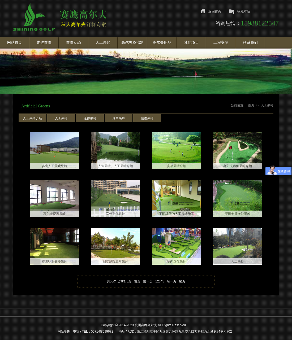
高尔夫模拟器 (132, 43)
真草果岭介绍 (176, 166)
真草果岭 (118, 118)
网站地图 (64, 331)
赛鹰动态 (73, 43)
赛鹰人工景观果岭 (54, 166)
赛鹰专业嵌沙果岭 (237, 214)
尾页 (182, 281)
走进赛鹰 (44, 43)
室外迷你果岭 (115, 214)
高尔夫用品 (162, 43)
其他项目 (191, 43)
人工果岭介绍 (32, 118)
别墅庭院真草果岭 (115, 261)
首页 (251, 105)
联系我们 (250, 43)
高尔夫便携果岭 (54, 214)
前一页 (148, 281)
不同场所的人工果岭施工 (176, 214)
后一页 (171, 281)
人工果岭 (103, 43)
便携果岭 (147, 118)
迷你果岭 (90, 118)
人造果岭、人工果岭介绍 (115, 166)
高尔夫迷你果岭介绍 (237, 166)
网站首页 (14, 43)
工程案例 (220, 43)
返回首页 (214, 11)
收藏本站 (243, 11)
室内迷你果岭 (176, 261)
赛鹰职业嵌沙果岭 (54, 261)
